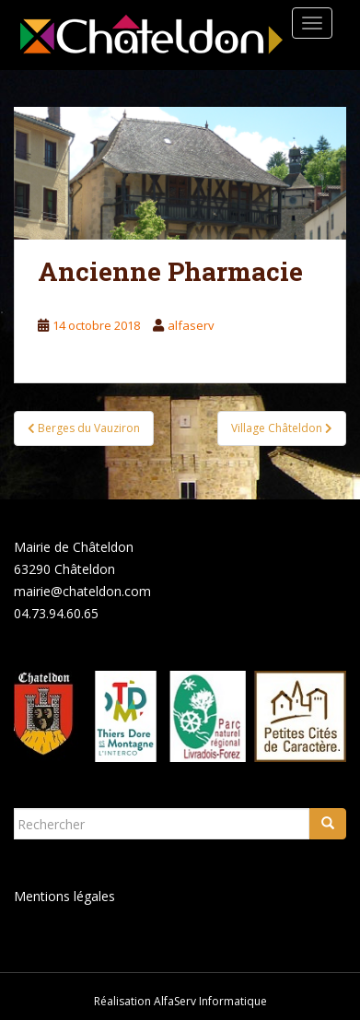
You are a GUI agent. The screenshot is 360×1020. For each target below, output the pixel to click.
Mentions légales (64, 896)
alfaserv (191, 325)
